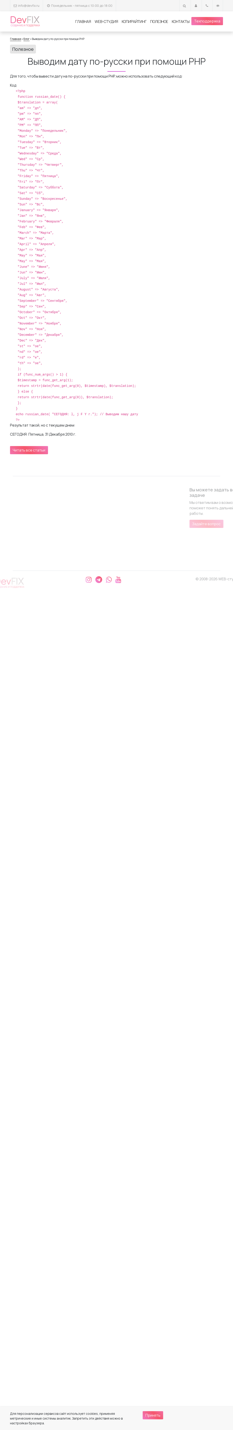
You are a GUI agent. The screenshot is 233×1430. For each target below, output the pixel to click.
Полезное (159, 21)
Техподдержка (207, 21)
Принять (152, 1415)
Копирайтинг (134, 21)
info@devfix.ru (28, 5)
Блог (26, 39)
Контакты (181, 21)
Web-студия (106, 21)
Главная (83, 21)
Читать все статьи (29, 450)
